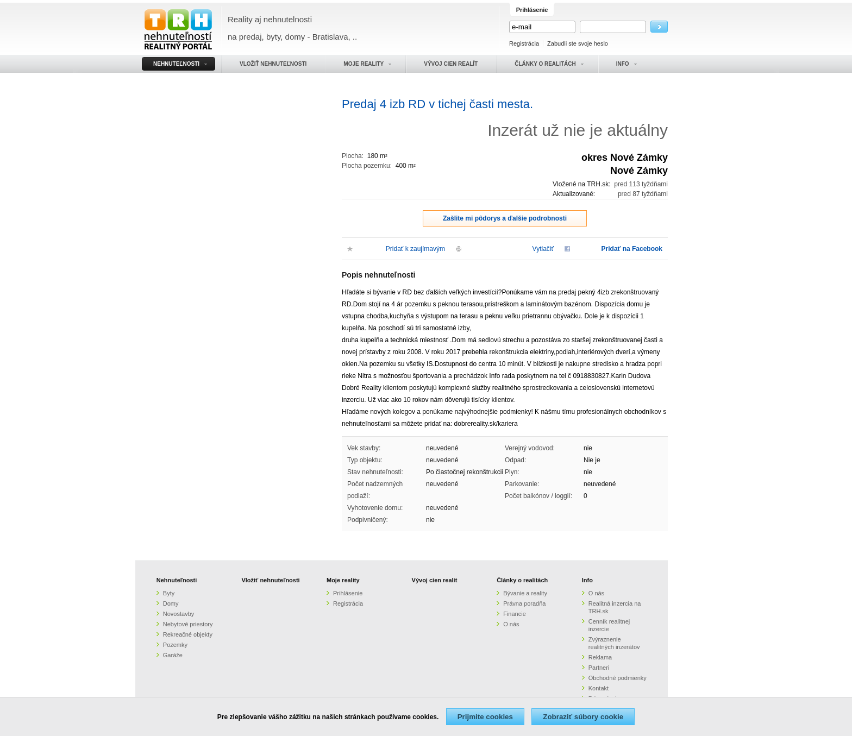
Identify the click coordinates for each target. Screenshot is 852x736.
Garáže (173, 655)
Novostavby (178, 614)
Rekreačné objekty (187, 634)
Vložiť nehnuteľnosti (270, 580)
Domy (171, 603)
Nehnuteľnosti (176, 580)
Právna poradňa (524, 603)
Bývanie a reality (525, 593)
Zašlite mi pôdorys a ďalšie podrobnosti (505, 218)
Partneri (599, 667)
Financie (514, 614)
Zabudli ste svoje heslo (577, 43)
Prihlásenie (347, 593)
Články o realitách (522, 580)
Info (587, 580)
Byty (168, 593)
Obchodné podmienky (617, 678)
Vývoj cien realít (435, 580)
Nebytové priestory (188, 624)
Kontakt (598, 688)
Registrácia (524, 43)
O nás (511, 624)
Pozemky (175, 644)
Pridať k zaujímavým (415, 249)
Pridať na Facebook (632, 249)
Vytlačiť (543, 249)
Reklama (600, 657)
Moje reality (343, 580)
